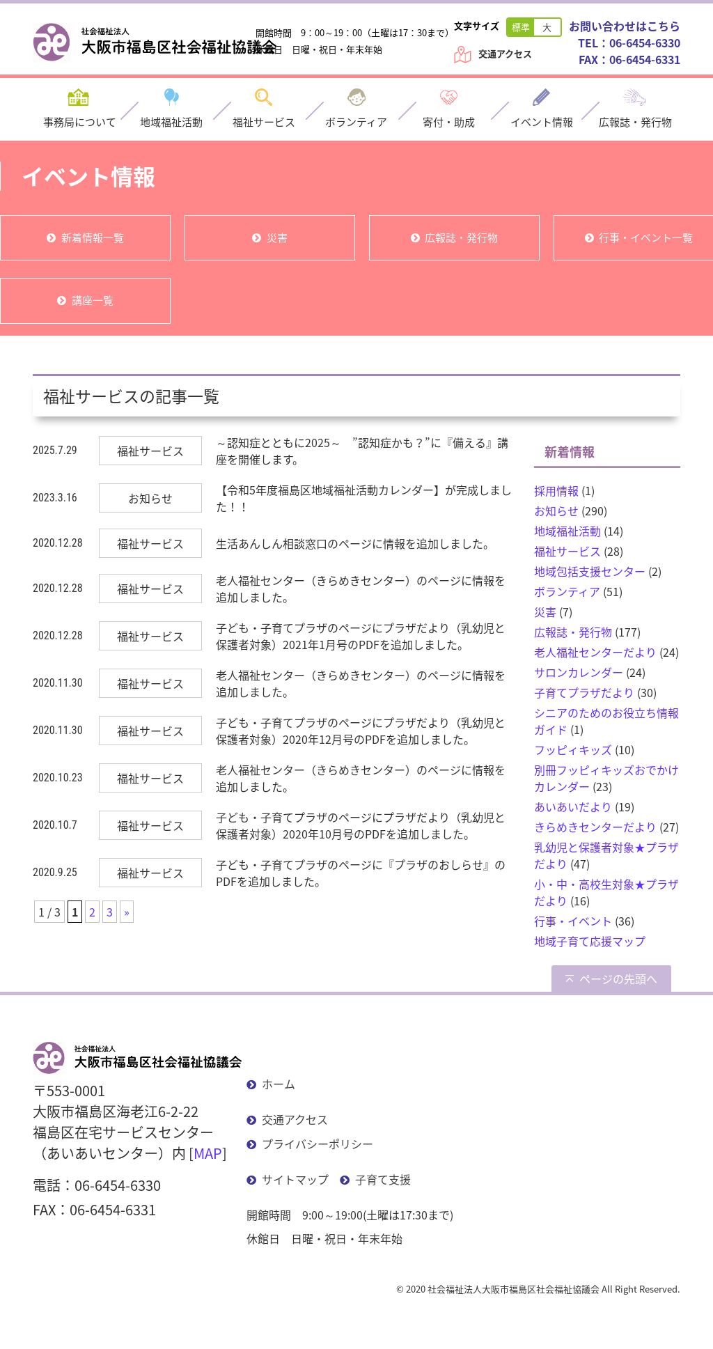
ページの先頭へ (618, 978)
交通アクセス (505, 53)
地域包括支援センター (589, 571)
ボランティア (567, 591)
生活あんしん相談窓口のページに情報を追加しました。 (355, 543)
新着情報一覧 (92, 237)
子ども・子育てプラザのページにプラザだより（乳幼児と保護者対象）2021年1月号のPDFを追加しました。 (361, 636)
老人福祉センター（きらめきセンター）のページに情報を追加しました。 (361, 588)
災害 (277, 237)
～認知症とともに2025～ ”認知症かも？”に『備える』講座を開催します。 (362, 450)
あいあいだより (573, 806)
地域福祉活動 (567, 530)
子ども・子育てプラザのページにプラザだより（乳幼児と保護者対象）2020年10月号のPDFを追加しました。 (361, 825)
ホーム (278, 1083)
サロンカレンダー (578, 672)
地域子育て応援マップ (589, 941)
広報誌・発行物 (461, 237)
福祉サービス (567, 551)
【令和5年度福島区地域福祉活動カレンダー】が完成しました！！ (364, 498)
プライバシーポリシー (317, 1143)
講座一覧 (92, 300)
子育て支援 (383, 1179)
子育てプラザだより (584, 692)
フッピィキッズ (573, 749)
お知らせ (556, 510)
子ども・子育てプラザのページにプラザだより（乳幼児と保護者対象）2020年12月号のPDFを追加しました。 (361, 730)
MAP (208, 1153)
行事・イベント (573, 920)
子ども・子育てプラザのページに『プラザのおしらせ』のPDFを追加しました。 (361, 872)
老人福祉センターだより (595, 652)
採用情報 (556, 490)
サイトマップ (295, 1179)
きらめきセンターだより (595, 826)
